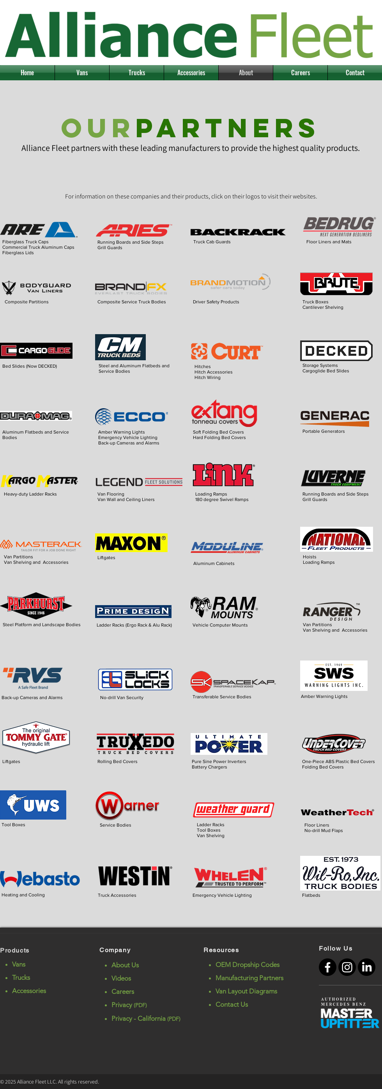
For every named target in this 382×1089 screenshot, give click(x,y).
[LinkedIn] (366, 967)
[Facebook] (327, 967)
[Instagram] (347, 967)
